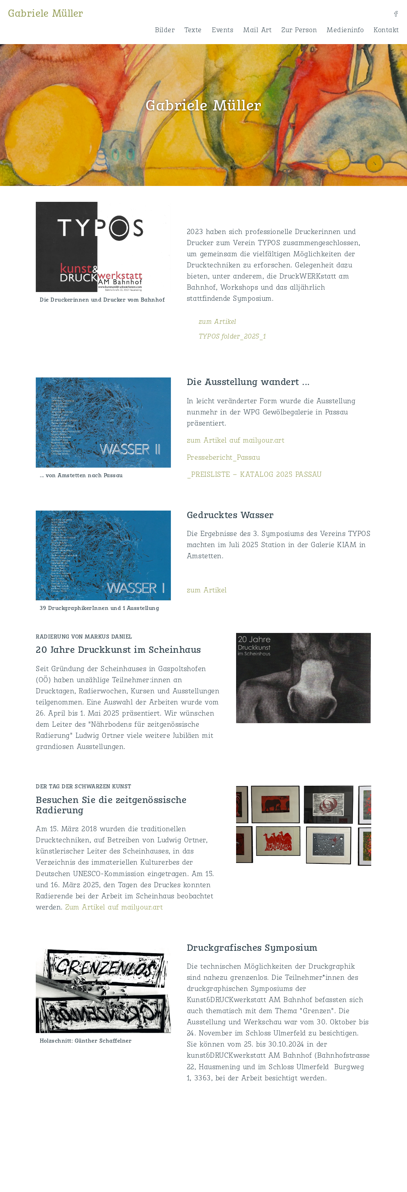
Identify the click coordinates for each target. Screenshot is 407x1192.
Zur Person (299, 30)
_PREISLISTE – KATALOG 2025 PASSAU (254, 475)
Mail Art (257, 30)
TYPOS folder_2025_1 (232, 336)
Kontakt (386, 30)
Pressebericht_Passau (223, 458)
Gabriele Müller (45, 14)
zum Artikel (217, 322)
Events (222, 30)
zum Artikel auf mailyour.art (235, 440)
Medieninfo (345, 30)
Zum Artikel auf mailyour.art (114, 907)
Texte (193, 30)
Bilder (164, 30)
